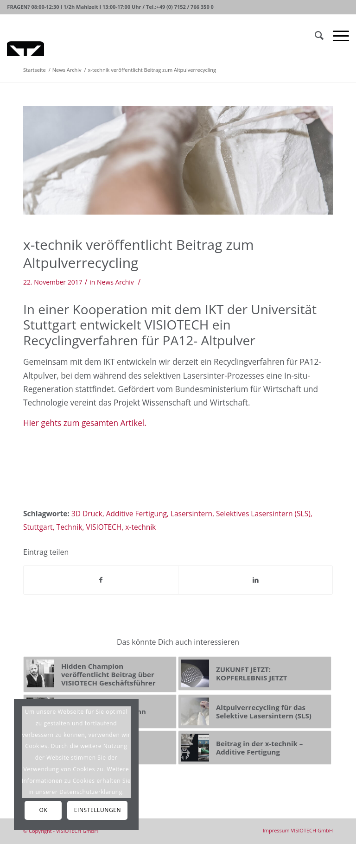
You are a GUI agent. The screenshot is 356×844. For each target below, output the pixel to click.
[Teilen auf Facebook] (101, 580)
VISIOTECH (103, 527)
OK (43, 810)
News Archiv (115, 282)
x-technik (140, 527)
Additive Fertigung (136, 513)
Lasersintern (191, 513)
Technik (70, 527)
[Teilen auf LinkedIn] (255, 580)
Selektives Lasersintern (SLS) (263, 513)
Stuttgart (38, 527)
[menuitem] (298, 830)
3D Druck (86, 513)
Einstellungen (97, 810)
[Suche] (314, 35)
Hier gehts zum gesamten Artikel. (84, 423)
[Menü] (336, 35)
